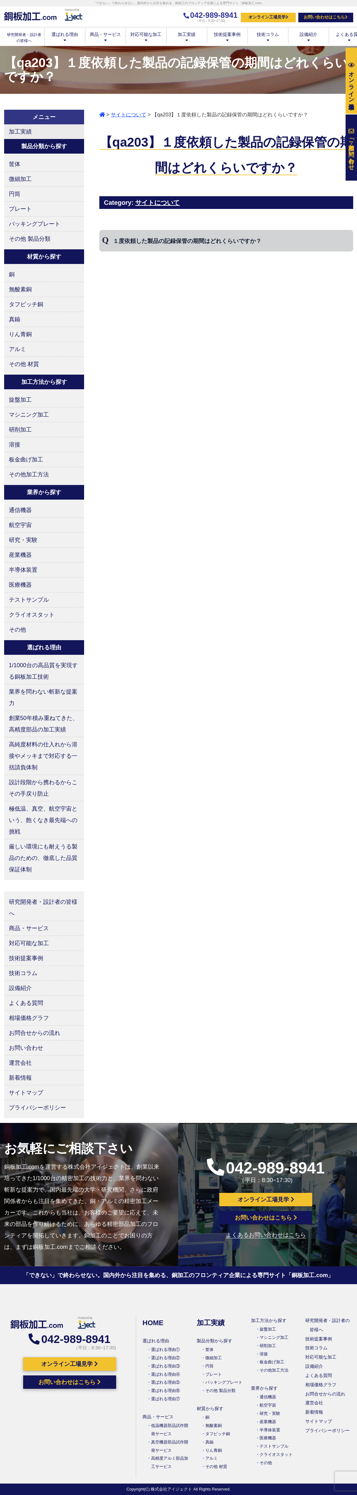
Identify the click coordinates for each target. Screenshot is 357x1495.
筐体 (14, 164)
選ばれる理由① (165, 1349)
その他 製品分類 (29, 239)
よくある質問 (26, 1003)
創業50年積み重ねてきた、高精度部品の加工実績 (43, 724)
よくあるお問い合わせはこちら (266, 1235)
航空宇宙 (20, 525)
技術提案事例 (227, 37)
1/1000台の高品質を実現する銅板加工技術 (43, 671)
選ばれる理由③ (165, 1366)
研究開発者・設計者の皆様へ (43, 908)
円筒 (14, 194)
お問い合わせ (26, 1048)
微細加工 (20, 179)
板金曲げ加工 (26, 459)
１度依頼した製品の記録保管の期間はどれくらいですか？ (187, 241)
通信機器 (20, 510)
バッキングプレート (34, 224)
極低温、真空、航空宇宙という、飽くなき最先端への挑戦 (43, 820)
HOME (152, 1323)
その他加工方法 (29, 474)
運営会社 (20, 1063)
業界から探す (264, 1388)
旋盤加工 (20, 400)
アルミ (17, 349)
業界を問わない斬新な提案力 (43, 697)
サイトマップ (26, 1093)
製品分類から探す (214, 1340)
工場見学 (351, 81)
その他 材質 (24, 364)
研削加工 (20, 429)
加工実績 (187, 37)
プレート (20, 209)
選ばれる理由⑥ (165, 1390)
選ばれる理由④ (165, 1374)
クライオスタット (32, 615)
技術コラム (268, 37)
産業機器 (20, 555)
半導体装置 (23, 570)
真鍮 (14, 319)
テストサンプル (29, 600)
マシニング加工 (29, 415)
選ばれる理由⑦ (165, 1398)
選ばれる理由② (165, 1357)
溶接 (14, 444)
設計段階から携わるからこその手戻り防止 (43, 788)
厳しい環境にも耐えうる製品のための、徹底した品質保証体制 (43, 858)
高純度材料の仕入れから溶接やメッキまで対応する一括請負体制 (43, 756)
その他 (17, 629)
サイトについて (128, 114)
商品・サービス (105, 37)
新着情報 (20, 1078)
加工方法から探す (269, 1320)
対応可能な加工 (146, 37)
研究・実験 (23, 540)
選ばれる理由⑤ (165, 1382)
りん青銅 (20, 334)
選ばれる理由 (65, 37)
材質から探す (210, 1408)
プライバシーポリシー (37, 1107)
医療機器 (20, 585)
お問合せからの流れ (34, 1033)
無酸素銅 (20, 289)
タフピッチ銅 (26, 304)
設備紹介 (308, 37)
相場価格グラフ (29, 1018)
